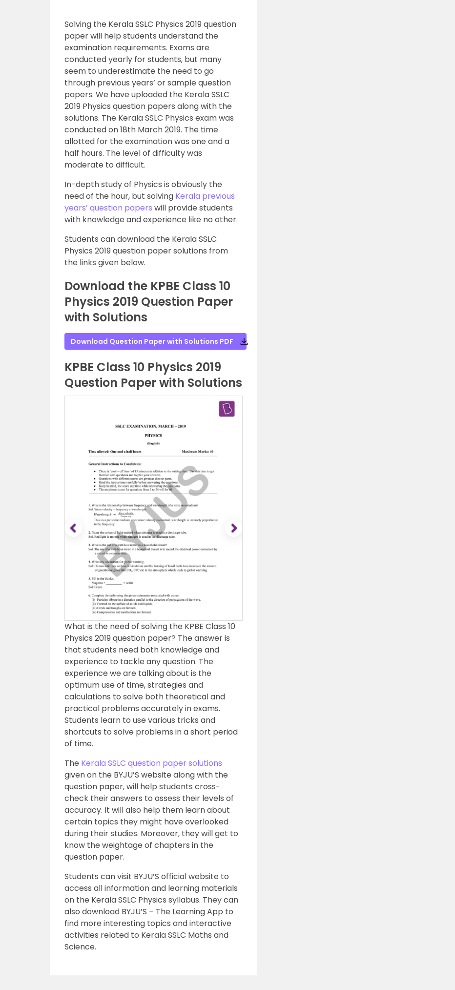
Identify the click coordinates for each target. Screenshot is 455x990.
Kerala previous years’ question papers (149, 201)
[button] (74, 528)
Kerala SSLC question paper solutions (151, 763)
